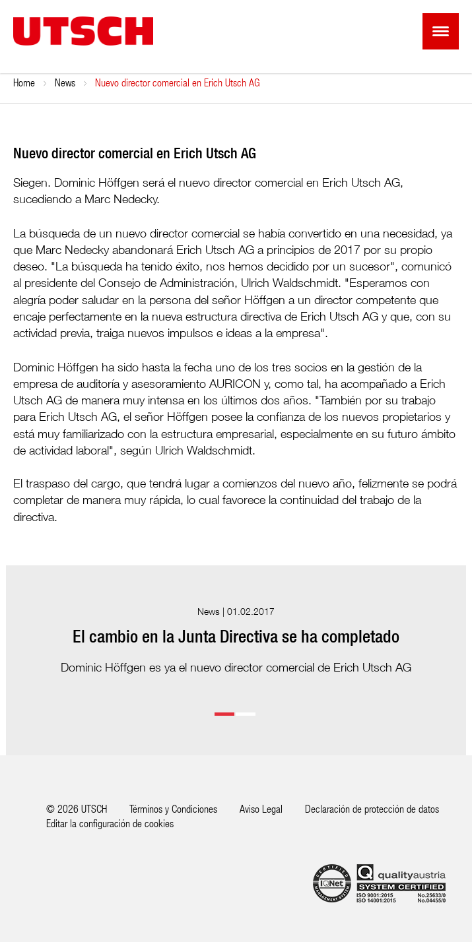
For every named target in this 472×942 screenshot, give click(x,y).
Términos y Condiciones (173, 808)
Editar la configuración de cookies (110, 823)
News (65, 82)
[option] (236, 640)
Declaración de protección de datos (372, 808)
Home (24, 82)
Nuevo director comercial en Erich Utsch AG (177, 82)
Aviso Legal (261, 808)
